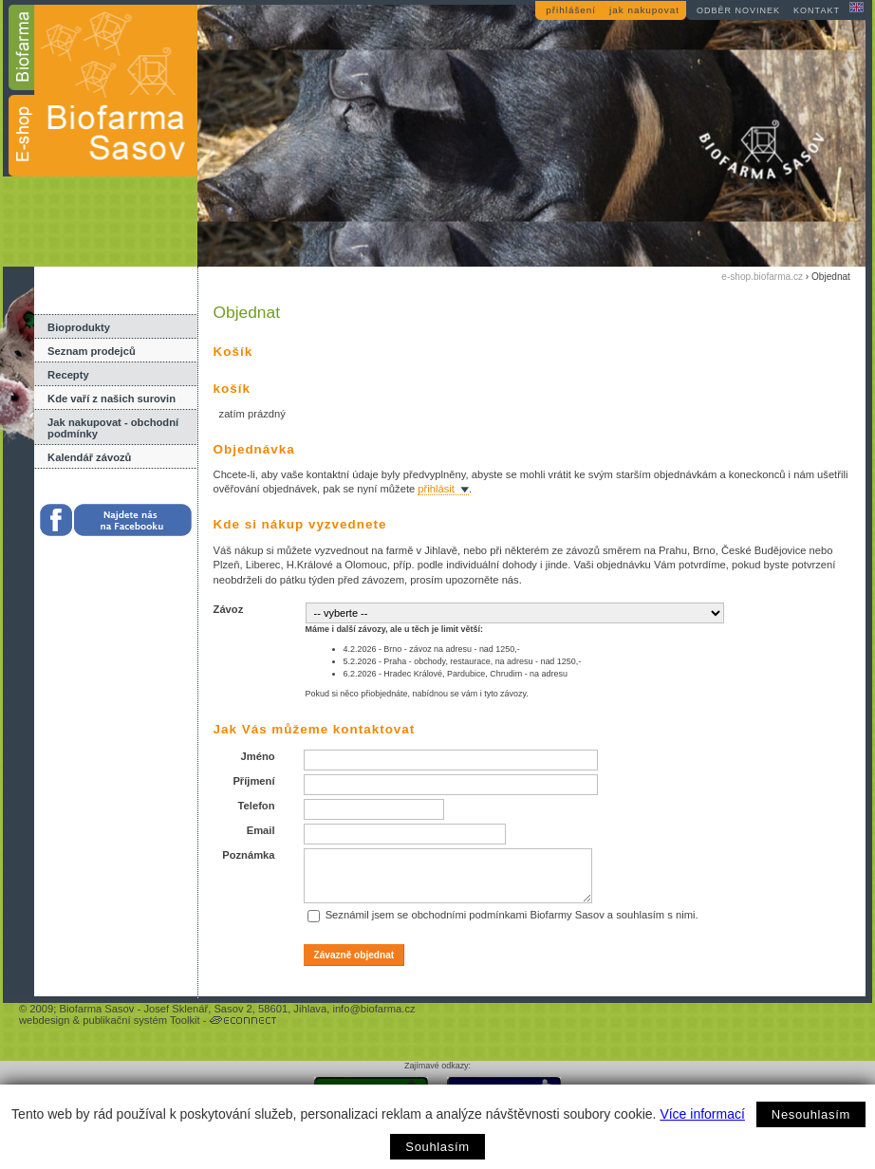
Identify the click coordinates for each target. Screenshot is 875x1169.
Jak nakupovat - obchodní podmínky (112, 428)
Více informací (702, 1114)
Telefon (256, 805)
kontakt (816, 10)
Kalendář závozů (89, 457)
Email (261, 830)
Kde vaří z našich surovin (111, 398)
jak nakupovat (644, 10)
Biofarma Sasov (96, 1008)
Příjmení (253, 781)
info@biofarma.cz (373, 1008)
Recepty (68, 374)
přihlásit (436, 488)
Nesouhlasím (811, 1114)
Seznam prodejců (91, 351)
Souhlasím (437, 1147)
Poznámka (248, 855)
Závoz (229, 609)
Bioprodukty (78, 327)
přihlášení (571, 10)
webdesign (44, 1020)
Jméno (257, 756)
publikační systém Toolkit (141, 1020)
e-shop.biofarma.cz (762, 276)
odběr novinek (738, 10)
